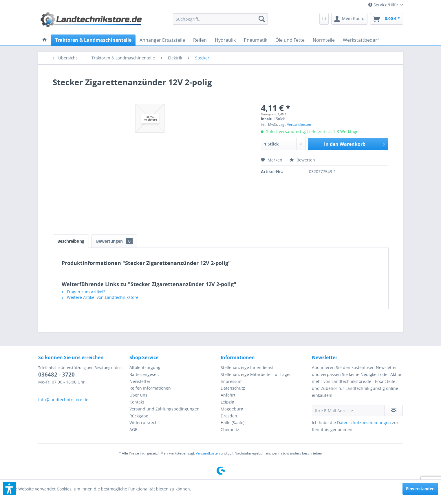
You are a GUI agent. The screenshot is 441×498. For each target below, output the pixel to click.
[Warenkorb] (386, 19)
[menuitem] (383, 4)
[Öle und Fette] (290, 40)
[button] (9, 488)
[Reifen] (200, 40)
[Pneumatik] (255, 40)
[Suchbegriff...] (220, 19)
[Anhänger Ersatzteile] (162, 40)
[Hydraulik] (225, 40)
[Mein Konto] (349, 19)
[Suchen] (262, 19)
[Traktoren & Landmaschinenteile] (93, 40)
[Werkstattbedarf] (361, 40)
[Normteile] (324, 40)
